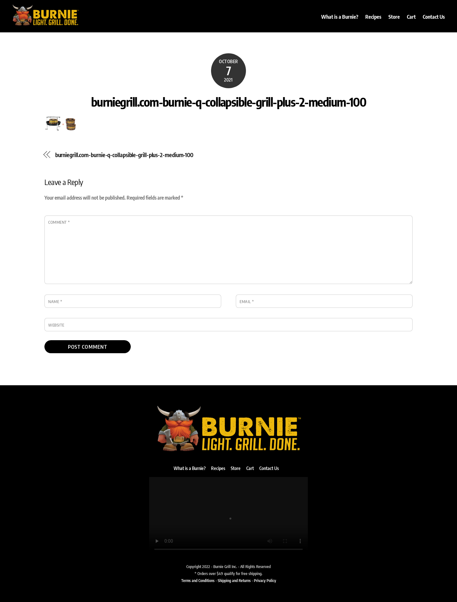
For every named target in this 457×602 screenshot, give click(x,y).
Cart (411, 17)
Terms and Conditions (198, 580)
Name (55, 301)
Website (56, 324)
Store (394, 17)
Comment (59, 222)
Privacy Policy (265, 580)
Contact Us (434, 17)
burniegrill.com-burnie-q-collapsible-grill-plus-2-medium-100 (228, 101)
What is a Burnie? (339, 17)
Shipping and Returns (234, 580)
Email (247, 301)
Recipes (373, 17)
